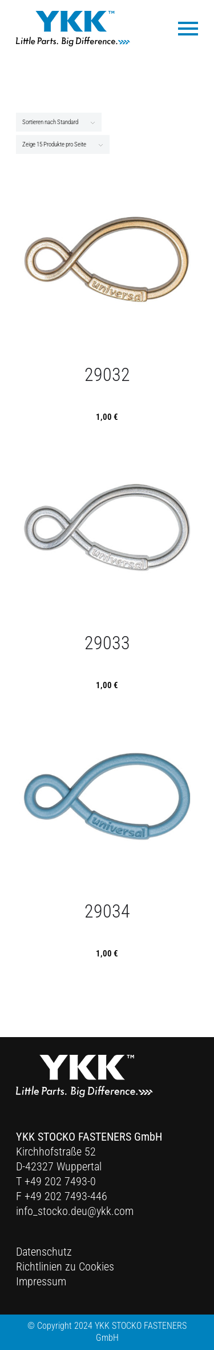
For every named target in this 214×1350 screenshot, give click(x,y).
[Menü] (182, 28)
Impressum (41, 1281)
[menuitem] (182, 28)
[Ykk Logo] (73, 28)
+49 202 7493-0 (60, 1181)
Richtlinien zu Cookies (65, 1266)
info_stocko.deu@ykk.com (75, 1211)
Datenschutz (44, 1251)
